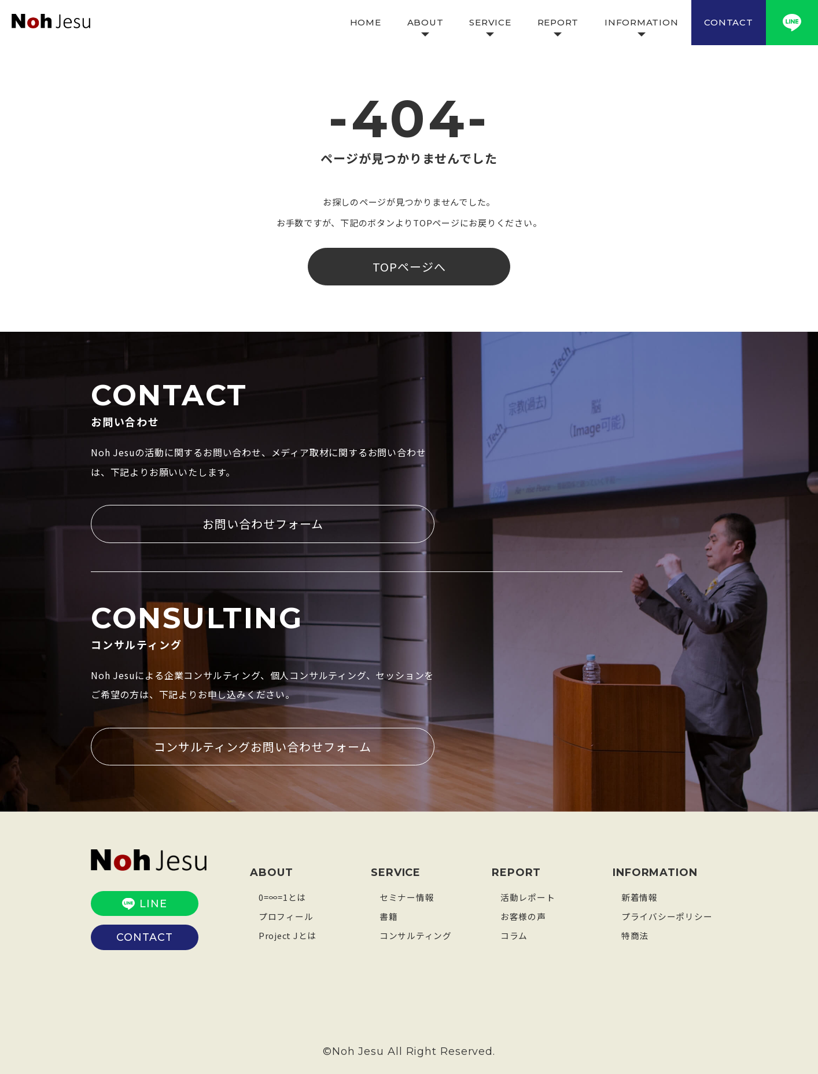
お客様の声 (523, 915)
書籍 (388, 915)
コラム (514, 934)
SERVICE (490, 22)
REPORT (558, 22)
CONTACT (728, 22)
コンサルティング (415, 934)
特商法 (634, 934)
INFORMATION (641, 22)
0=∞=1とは (282, 896)
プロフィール (286, 915)
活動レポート (527, 896)
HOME (365, 22)
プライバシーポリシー (667, 915)
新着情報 (639, 896)
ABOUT (425, 22)
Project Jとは (288, 934)
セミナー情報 (406, 896)
